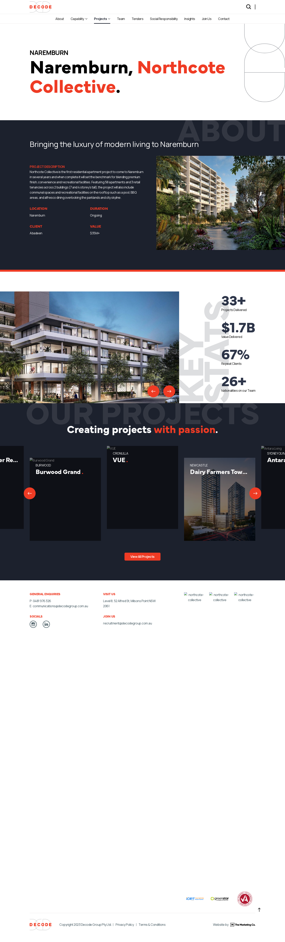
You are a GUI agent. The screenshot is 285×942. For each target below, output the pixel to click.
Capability (77, 19)
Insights (189, 19)
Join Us (207, 19)
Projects (100, 19)
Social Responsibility (164, 19)
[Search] (248, 7)
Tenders (137, 19)
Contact (224, 19)
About (59, 19)
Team (121, 19)
